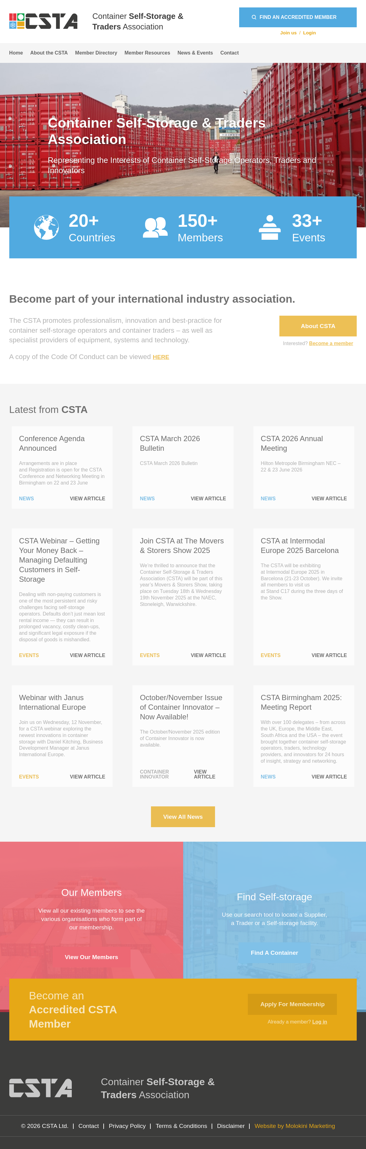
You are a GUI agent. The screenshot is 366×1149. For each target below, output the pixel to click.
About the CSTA (49, 52)
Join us (288, 32)
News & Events (195, 52)
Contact (229, 52)
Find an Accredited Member (298, 17)
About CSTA (318, 326)
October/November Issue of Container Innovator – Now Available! (181, 707)
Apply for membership (292, 1004)
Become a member (331, 343)
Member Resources (147, 52)
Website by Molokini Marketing (295, 1126)
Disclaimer (231, 1126)
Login (309, 32)
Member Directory (96, 52)
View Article (87, 498)
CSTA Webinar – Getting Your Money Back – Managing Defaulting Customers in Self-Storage (59, 560)
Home (16, 52)
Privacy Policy (127, 1126)
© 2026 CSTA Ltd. (45, 1126)
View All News (183, 817)
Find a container (274, 952)
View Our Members (91, 957)
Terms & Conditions (181, 1126)
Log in (319, 1021)
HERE (161, 357)
